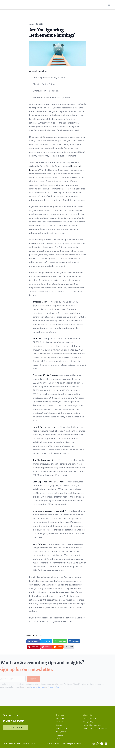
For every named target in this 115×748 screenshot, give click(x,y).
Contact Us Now (16, 727)
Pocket (46, 647)
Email (69, 647)
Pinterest (33, 647)
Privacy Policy (49, 687)
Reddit (58, 647)
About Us (59, 722)
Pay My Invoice (61, 732)
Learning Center (62, 728)
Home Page (60, 718)
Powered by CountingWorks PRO (95, 728)
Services (59, 725)
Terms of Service (33, 687)
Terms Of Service (89, 718)
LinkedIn (74, 641)
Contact (59, 738)
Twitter (46, 641)
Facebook (33, 641)
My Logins (59, 735)
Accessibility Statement (91, 725)
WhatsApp (60, 641)
